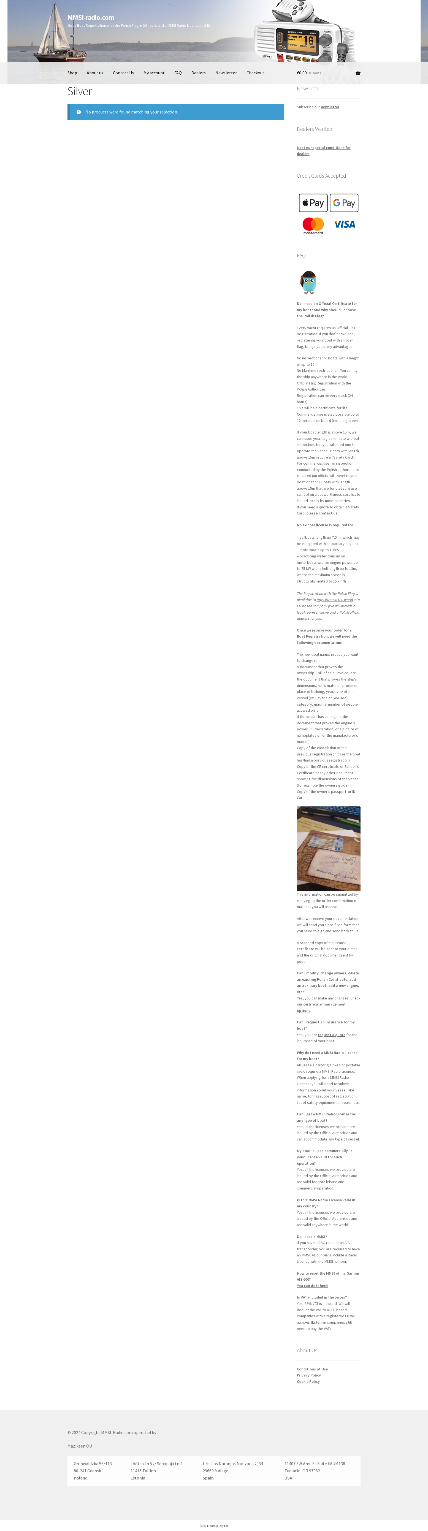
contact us (328, 513)
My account (154, 72)
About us (95, 72)
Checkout (255, 72)
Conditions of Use (312, 1369)
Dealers (198, 72)
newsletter (330, 106)
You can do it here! (312, 1285)
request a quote (331, 1034)
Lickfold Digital (217, 1526)
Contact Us (123, 72)
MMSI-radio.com (90, 17)
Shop (72, 72)
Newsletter (226, 72)
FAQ (178, 72)
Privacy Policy (309, 1375)
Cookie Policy (308, 1381)
